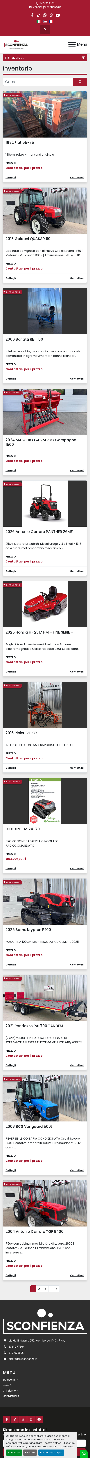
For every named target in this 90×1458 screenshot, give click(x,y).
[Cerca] (38, 82)
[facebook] (32, 15)
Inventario (9, 1380)
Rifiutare (30, 1452)
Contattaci (10, 1396)
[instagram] (45, 15)
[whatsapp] (51, 15)
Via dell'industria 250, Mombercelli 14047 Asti (37, 1340)
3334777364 (17, 1347)
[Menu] (72, 44)
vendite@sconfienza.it (47, 7)
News (6, 1385)
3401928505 (47, 3)
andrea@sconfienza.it (23, 1359)
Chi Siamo (9, 1390)
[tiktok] (39, 15)
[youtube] (57, 15)
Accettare (14, 1452)
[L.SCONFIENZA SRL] (45, 1321)
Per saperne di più (51, 1452)
